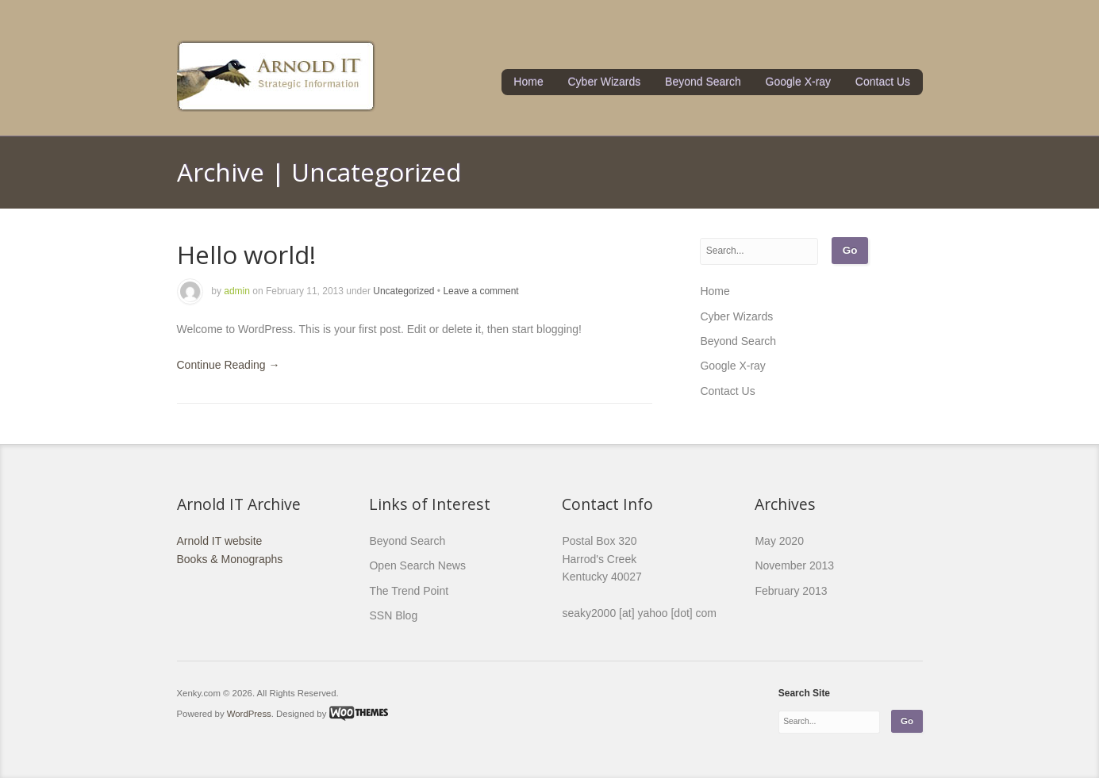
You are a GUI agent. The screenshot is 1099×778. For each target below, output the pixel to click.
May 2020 (779, 541)
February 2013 (791, 590)
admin (237, 291)
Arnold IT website (220, 541)
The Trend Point (408, 590)
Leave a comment (480, 291)
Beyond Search (703, 81)
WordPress (249, 713)
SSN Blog (393, 615)
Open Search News (417, 565)
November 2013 (794, 565)
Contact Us (882, 81)
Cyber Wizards (604, 81)
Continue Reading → (228, 364)
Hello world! (246, 254)
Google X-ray (798, 81)
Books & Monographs (230, 559)
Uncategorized (403, 291)
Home (528, 81)
